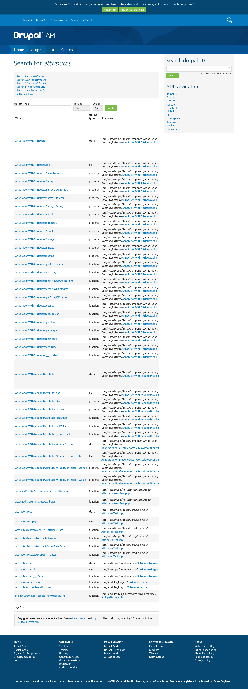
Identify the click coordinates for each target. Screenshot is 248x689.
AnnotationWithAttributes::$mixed (34, 247)
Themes (153, 653)
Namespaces (173, 118)
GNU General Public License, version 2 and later (139, 681)
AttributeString (23, 563)
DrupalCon (65, 663)
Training (64, 649)
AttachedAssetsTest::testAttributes (35, 501)
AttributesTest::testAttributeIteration (36, 538)
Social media (21, 649)
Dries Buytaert (223, 681)
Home (19, 50)
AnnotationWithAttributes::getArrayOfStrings (41, 297)
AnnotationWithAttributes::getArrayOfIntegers (41, 289)
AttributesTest (23, 511)
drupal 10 (171, 94)
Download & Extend (161, 641)
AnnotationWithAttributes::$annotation (37, 173)
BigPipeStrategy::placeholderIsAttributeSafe (40, 595)
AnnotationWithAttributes (30, 140)
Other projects (59, 20)
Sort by (77, 103)
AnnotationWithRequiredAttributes (35, 374)
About (198, 641)
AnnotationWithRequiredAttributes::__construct (42, 434)
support (96, 618)
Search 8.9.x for (31, 83)
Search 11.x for (30, 86)
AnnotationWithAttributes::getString (36, 347)
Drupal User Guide (114, 649)
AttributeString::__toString (30, 576)
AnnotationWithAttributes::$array (34, 181)
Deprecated (173, 122)
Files (168, 115)
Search (67, 50)
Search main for (31, 90)
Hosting (63, 653)
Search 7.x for (30, 76)
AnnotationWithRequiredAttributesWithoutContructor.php (134, 447)
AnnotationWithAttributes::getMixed (36, 338)
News (17, 641)
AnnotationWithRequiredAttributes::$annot (40, 401)
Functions (172, 104)
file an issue (78, 618)
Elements (171, 129)
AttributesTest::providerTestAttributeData (39, 530)
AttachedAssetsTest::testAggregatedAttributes (42, 491)
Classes (170, 100)
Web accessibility (204, 646)
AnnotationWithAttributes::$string (34, 255)
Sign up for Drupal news (27, 653)
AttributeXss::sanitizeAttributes (33, 587)
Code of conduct (68, 667)
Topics (170, 97)
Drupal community (28, 621)
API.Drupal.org (112, 656)
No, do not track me (132, 9)
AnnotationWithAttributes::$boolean (36, 222)
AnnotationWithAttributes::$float (34, 231)
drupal (37, 50)
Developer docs (113, 653)
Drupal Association (206, 649)
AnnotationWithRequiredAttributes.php (144, 375)
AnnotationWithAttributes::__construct (37, 355)
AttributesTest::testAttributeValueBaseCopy (40, 546)
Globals (170, 111)
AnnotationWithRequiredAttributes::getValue (41, 426)
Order (96, 103)
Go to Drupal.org (17, 20)
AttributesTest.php (112, 513)
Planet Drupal (21, 646)
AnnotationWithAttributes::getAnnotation (39, 264)
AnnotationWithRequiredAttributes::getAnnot (41, 417)
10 (52, 50)
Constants (172, 108)
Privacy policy (202, 660)
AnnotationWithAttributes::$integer (35, 239)
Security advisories (25, 656)
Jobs (16, 660)
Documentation (113, 641)
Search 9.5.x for (31, 79)
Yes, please (110, 9)
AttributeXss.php (137, 582)
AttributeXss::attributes (28, 582)
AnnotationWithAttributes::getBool (35, 305)
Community (66, 641)
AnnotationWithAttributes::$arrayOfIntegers (40, 197)
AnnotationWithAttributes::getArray (35, 272)
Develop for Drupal (81, 20)
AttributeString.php (148, 563)
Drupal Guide (111, 646)
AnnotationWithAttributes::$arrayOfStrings (39, 206)
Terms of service (204, 656)
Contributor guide (69, 656)
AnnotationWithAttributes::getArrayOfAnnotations (44, 280)
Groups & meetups (69, 660)
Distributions (156, 656)
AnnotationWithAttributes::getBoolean (37, 313)
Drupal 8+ (41, 20)
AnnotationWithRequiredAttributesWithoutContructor (46, 444)
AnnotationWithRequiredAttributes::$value (39, 409)
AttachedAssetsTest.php (115, 493)
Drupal (173, 681)
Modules (154, 649)
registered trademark (196, 681)
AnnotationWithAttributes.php (139, 142)
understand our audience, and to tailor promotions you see (158, 4)
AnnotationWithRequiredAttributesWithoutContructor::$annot (51, 467)
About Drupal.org (204, 653)
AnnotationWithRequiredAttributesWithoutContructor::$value (50, 479)
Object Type (21, 103)
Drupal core (156, 646)
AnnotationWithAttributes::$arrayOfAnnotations (43, 189)
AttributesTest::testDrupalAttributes (35, 554)
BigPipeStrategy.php (112, 597)
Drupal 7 (27, 20)
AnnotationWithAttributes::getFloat (35, 322)
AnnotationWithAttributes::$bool (34, 214)
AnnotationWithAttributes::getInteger (36, 330)
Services (171, 125)
